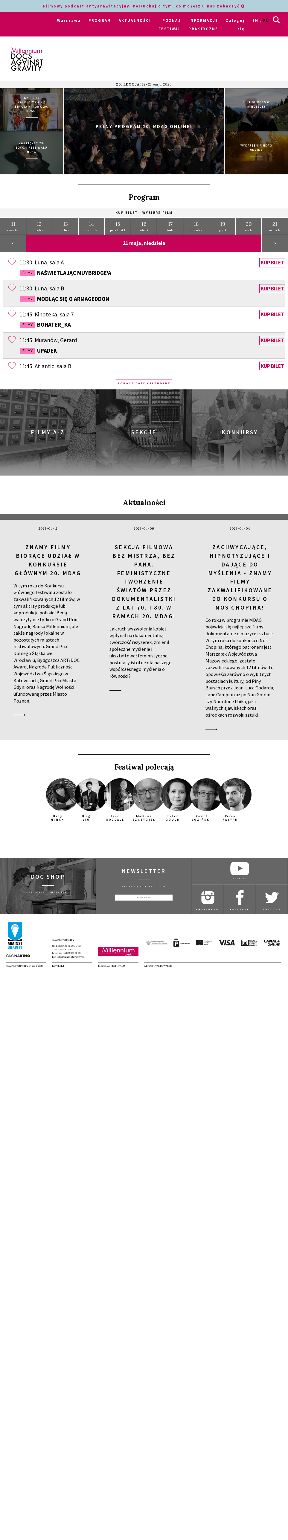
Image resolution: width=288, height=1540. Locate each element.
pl (266, 20)
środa (170, 223)
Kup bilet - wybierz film (144, 210)
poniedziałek (118, 223)
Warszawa (69, 20)
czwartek (13, 223)
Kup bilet (272, 260)
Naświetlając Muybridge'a (65, 270)
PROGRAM (100, 20)
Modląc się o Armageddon (64, 296)
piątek (39, 223)
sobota (65, 223)
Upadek (38, 348)
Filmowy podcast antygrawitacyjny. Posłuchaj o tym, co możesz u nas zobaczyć (144, 6)
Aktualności (144, 500)
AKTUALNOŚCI (135, 20)
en (255, 20)
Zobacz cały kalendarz (144, 381)
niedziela (91, 223)
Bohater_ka (45, 322)
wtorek (144, 223)
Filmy (27, 270)
